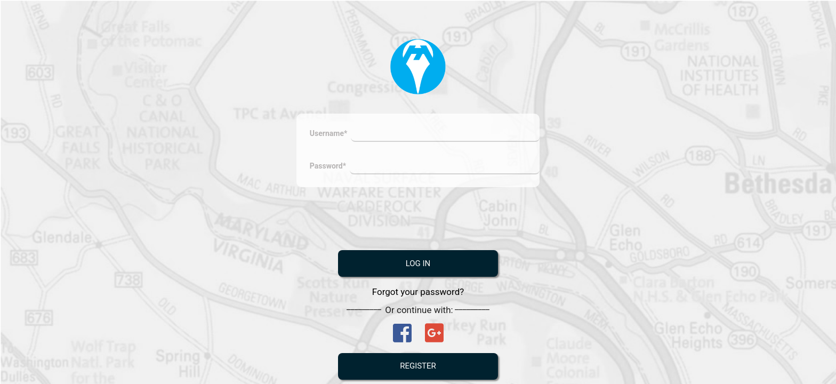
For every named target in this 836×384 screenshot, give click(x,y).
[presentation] (418, 220)
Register (418, 367)
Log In (418, 265)
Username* (329, 135)
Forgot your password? (418, 293)
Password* (328, 167)
